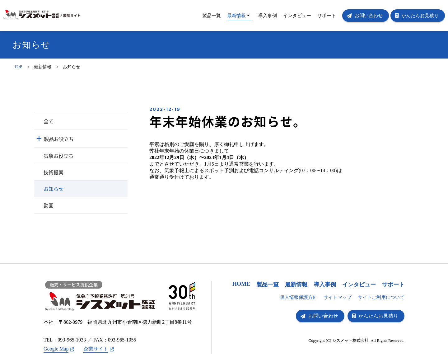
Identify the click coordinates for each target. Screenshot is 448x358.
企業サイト (95, 348)
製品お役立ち (59, 139)
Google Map (56, 348)
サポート (326, 15)
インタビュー (297, 15)
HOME (241, 284)
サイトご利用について (381, 297)
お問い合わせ (369, 15)
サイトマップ (338, 297)
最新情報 (238, 15)
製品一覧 (211, 15)
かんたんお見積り (420, 15)
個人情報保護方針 (298, 297)
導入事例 (267, 15)
